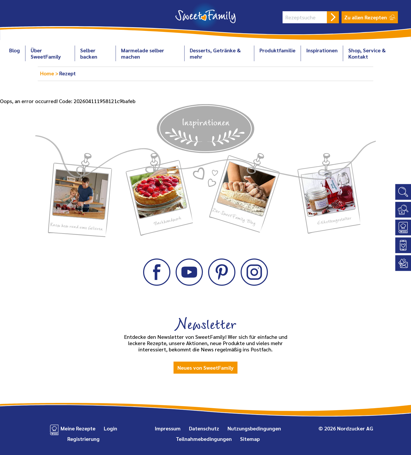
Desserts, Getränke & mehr (215, 53)
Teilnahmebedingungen (204, 439)
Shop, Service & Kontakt (367, 53)
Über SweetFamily (46, 53)
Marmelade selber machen (142, 53)
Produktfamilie (277, 50)
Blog (14, 50)
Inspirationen (322, 50)
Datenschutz (204, 428)
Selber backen (88, 53)
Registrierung (83, 439)
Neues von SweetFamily (205, 367)
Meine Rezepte (78, 428)
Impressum (168, 428)
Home (47, 73)
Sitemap (250, 439)
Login (110, 428)
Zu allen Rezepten (369, 17)
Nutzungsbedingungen (254, 428)
